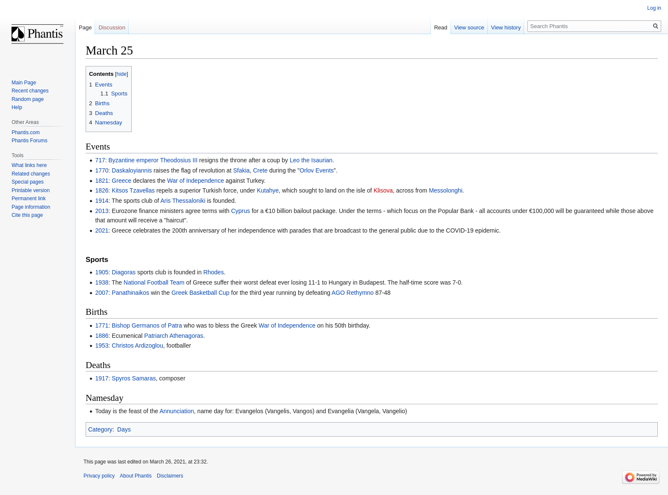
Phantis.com (26, 132)
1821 (101, 180)
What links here (29, 165)
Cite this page (27, 215)
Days (124, 429)
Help (17, 107)
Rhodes (213, 272)
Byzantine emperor (134, 160)
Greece (121, 180)
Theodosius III (179, 160)
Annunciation (176, 411)
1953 (101, 345)
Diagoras (123, 272)
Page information (31, 207)
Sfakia (241, 170)
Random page (27, 99)
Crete (260, 170)
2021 (101, 230)
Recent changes (30, 91)
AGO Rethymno (352, 292)
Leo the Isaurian (311, 160)
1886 (101, 335)
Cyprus (240, 210)
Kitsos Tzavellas (133, 190)
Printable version (30, 190)
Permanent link (29, 198)
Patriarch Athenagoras (174, 335)
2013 (101, 210)
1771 (101, 325)
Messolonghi (446, 190)
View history (506, 27)
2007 (101, 292)
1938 (101, 282)
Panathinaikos (130, 292)
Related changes (31, 174)
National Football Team (154, 282)
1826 (101, 190)
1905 (101, 272)
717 (100, 160)
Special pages (27, 182)
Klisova (383, 190)
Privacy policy (99, 476)
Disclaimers (170, 476)
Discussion (111, 27)
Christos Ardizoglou (137, 345)
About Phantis (136, 476)
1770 (101, 170)
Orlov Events (316, 170)
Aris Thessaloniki (182, 200)
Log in (654, 8)
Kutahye (268, 190)
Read (440, 27)
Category (100, 429)
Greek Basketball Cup (200, 292)
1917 (101, 378)
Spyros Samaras (133, 378)
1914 (101, 200)
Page (85, 27)
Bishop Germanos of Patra (147, 325)
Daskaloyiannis (132, 170)
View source (469, 27)
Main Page (24, 83)
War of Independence (195, 180)
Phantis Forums (29, 141)
